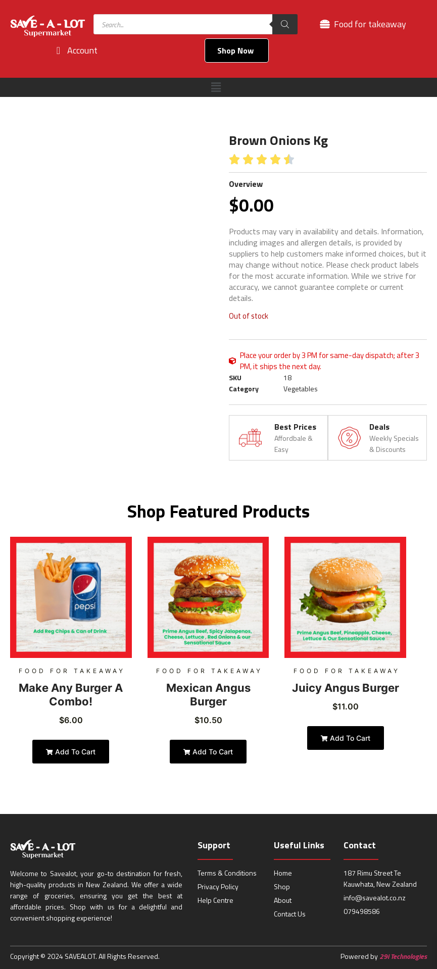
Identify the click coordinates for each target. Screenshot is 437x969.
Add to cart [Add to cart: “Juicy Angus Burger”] (345, 738)
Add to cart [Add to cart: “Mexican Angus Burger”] (208, 751)
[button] (215, 87)
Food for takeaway (72, 671)
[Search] (285, 24)
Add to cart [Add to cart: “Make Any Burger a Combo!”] (70, 751)
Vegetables (300, 388)
